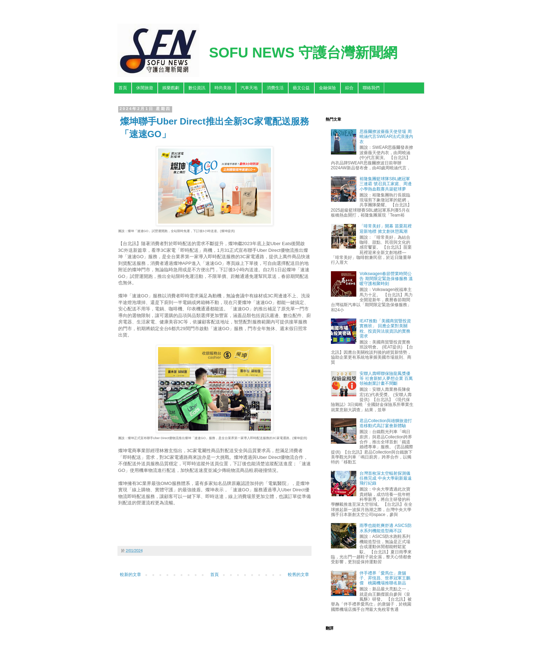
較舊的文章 (298, 574)
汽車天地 (249, 87)
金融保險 (327, 87)
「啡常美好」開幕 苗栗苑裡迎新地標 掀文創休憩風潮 (385, 228)
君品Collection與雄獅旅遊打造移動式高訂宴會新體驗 (385, 423)
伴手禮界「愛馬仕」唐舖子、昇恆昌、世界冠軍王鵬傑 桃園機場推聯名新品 (384, 578)
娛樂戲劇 (170, 87)
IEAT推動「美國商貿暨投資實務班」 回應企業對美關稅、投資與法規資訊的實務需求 (385, 328)
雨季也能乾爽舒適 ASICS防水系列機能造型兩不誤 (385, 528)
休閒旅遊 (144, 87)
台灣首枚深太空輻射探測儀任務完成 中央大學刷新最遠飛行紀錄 (385, 478)
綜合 (349, 87)
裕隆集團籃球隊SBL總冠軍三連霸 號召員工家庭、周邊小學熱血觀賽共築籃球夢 (385, 184)
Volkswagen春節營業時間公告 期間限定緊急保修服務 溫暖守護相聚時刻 (386, 278)
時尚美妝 (222, 87)
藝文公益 (301, 87)
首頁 (123, 87)
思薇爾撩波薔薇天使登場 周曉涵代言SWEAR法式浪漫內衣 (386, 136)
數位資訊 (196, 87)
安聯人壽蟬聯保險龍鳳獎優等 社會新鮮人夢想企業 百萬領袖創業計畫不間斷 (386, 378)
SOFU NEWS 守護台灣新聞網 (303, 52)
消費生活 (275, 87)
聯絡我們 (371, 87)
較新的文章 (130, 574)
